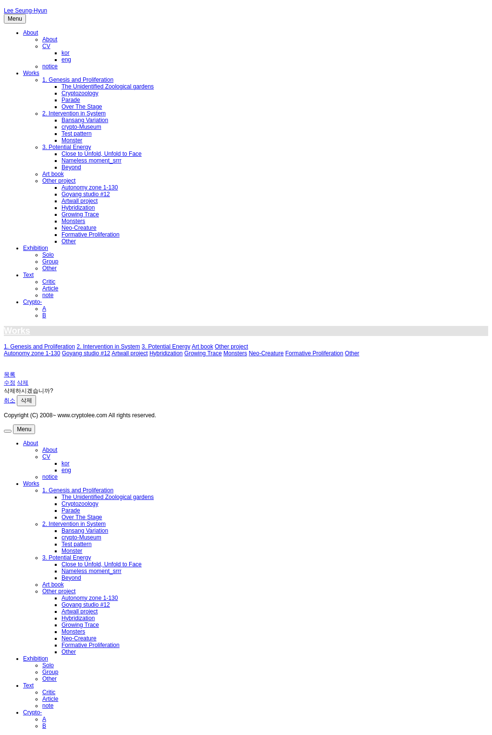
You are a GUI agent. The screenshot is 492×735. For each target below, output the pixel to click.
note (47, 295)
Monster (72, 140)
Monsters (73, 221)
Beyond (71, 167)
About (30, 32)
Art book (53, 174)
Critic (48, 281)
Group (50, 261)
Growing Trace (80, 214)
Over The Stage (82, 106)
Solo (48, 254)
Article (50, 288)
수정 (9, 382)
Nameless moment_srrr (92, 160)
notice (50, 66)
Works (31, 73)
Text (28, 275)
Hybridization (78, 207)
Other (69, 241)
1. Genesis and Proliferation (77, 79)
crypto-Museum (81, 127)
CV (46, 46)
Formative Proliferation (91, 234)
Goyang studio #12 (86, 194)
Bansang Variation (85, 120)
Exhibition (35, 248)
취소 (9, 400)
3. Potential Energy (66, 147)
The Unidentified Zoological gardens (108, 86)
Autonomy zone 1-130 (90, 187)
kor (66, 53)
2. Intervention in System (74, 113)
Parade (71, 100)
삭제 (22, 382)
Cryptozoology (80, 93)
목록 (9, 374)
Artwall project (80, 201)
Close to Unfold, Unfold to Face (102, 153)
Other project (58, 180)
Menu (15, 18)
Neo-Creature (79, 227)
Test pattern (77, 133)
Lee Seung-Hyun (25, 10)
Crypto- (32, 302)
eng (66, 59)
